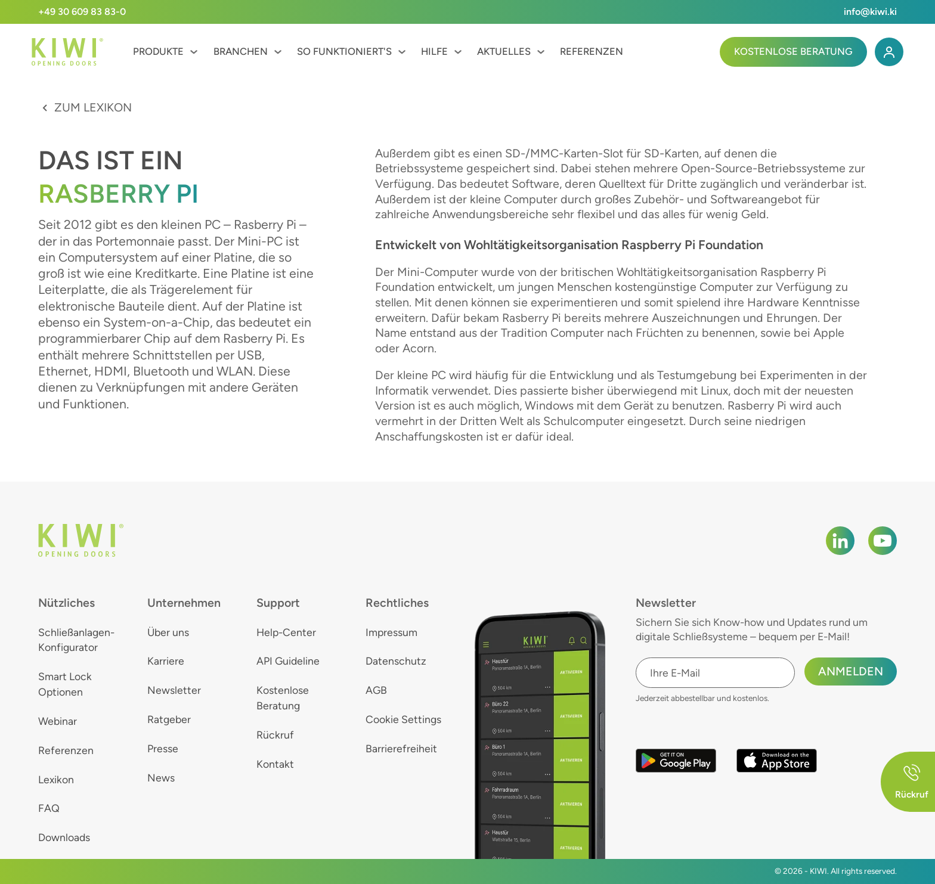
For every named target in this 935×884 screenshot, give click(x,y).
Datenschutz (396, 661)
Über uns (168, 632)
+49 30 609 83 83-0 (82, 11)
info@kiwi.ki (870, 11)
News (161, 777)
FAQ (49, 808)
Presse (162, 748)
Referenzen (591, 51)
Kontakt (275, 764)
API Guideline (288, 661)
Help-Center (286, 632)
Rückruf (275, 734)
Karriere (165, 661)
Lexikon (56, 779)
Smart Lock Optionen (65, 684)
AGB (376, 690)
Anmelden (850, 671)
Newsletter (174, 690)
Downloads (64, 837)
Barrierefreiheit (401, 748)
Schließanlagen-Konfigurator (76, 640)
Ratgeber (169, 719)
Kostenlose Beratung (793, 51)
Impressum (391, 632)
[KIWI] (67, 52)
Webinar (57, 721)
